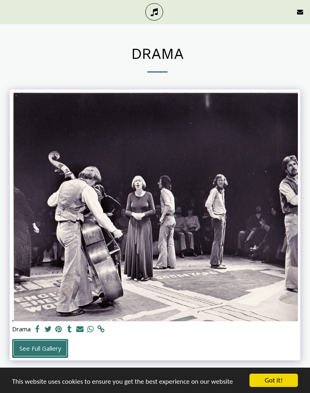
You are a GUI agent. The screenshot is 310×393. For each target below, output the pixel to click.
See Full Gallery (40, 348)
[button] (9, 11)
